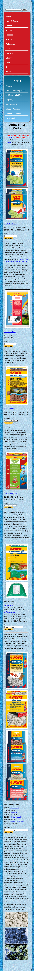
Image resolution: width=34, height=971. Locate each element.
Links (8, 62)
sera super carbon (10, 493)
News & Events (12, 21)
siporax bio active (16, 817)
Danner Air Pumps (13, 114)
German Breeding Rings (15, 91)
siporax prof (14, 812)
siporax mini (15, 808)
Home (8, 16)
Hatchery (9, 53)
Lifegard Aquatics (13, 109)
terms (10, 137)
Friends (9, 39)
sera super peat (9, 408)
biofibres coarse (9, 612)
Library (9, 58)
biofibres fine (8, 605)
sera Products (11, 104)
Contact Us (10, 26)
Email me (8, 142)
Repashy (9, 100)
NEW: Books (11, 118)
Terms (8, 72)
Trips (8, 67)
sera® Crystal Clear (11, 224)
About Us (9, 30)
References (10, 44)
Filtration (9, 86)
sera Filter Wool (10, 332)
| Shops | (17, 80)
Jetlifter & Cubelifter (14, 95)
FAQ (8, 49)
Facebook (10, 35)
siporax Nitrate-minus (18, 821)
